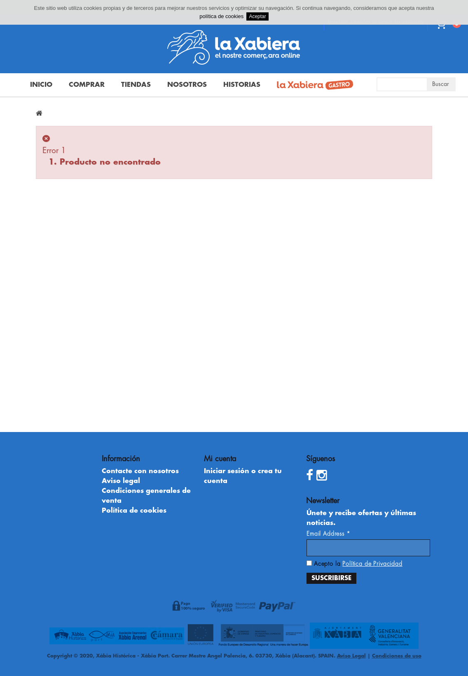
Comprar (87, 84)
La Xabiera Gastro (312, 85)
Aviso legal (121, 481)
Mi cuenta (220, 458)
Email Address (329, 534)
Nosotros (187, 84)
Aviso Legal (351, 655)
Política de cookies (134, 510)
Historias (241, 84)
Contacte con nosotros (140, 471)
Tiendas (136, 84)
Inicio (41, 84)
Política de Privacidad (372, 564)
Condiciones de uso (396, 655)
